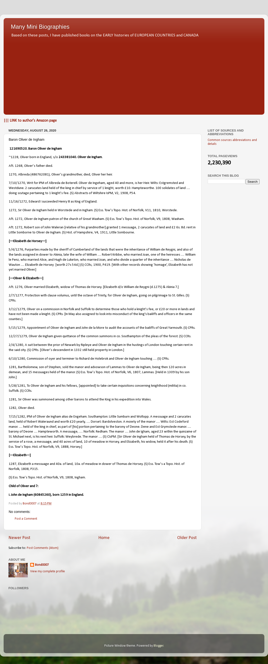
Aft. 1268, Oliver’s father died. (31, 166)
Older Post (187, 538)
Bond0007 (42, 564)
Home (104, 538)
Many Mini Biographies (40, 26)
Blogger (158, 645)
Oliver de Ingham (49, 149)
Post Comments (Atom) (42, 548)
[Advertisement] (134, 75)
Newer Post (19, 538)
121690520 (18, 149)
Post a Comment (26, 518)
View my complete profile (47, 571)
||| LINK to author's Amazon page (30, 121)
